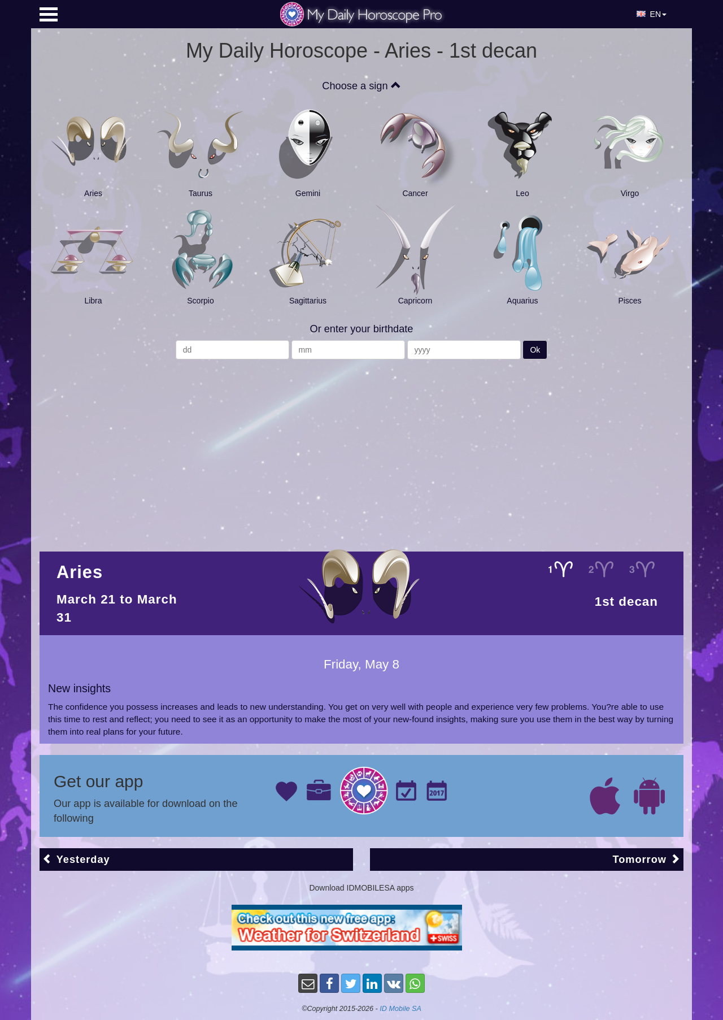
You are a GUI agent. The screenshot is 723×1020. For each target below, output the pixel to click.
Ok (535, 349)
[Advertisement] (361, 450)
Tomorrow (646, 859)
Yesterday (76, 859)
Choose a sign (361, 86)
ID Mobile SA (400, 1009)
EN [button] (652, 14)
